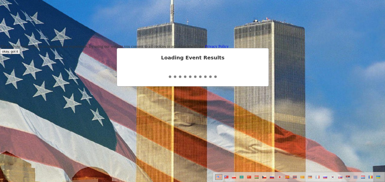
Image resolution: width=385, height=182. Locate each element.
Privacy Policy (217, 46)
